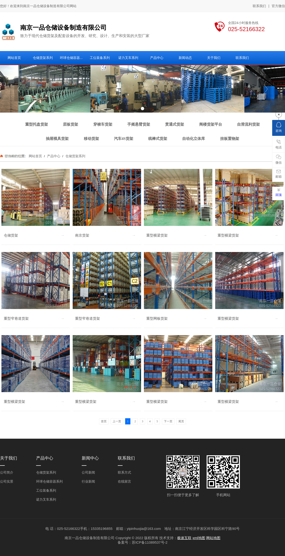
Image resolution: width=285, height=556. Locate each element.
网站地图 (213, 538)
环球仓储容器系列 (49, 481)
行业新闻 (88, 481)
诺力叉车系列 (46, 499)
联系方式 (124, 472)
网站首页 (35, 156)
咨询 (279, 127)
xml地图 (199, 538)
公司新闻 (88, 472)
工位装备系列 (46, 490)
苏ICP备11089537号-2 (149, 542)
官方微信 (278, 6)
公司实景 (6, 481)
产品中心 (53, 156)
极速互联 (184, 538)
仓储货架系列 (74, 156)
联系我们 (259, 6)
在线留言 (124, 481)
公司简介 (6, 472)
